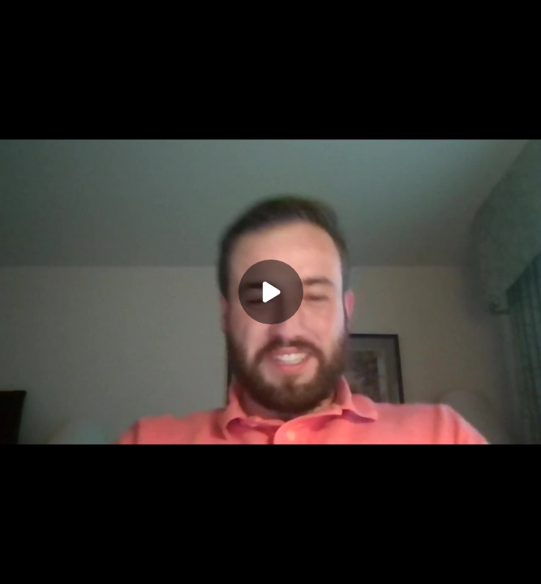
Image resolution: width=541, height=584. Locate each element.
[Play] (270, 292)
